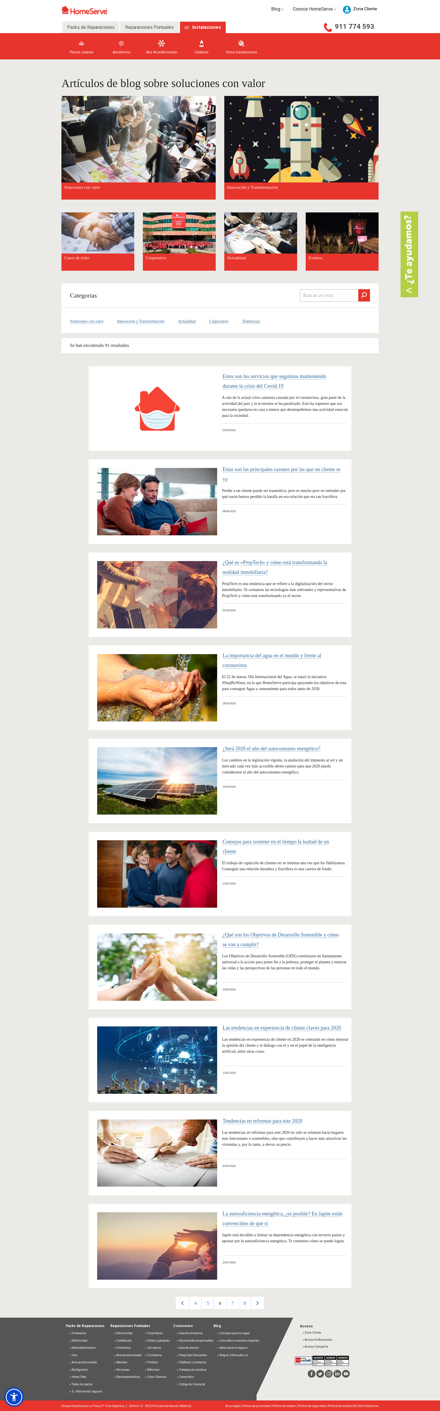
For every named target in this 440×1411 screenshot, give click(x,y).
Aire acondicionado (83, 1362)
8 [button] (244, 1303)
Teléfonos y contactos (192, 1362)
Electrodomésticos (82, 1347)
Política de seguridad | (313, 1406)
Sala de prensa (188, 1347)
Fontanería (77, 1333)
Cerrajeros (153, 1347)
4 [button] (195, 1303)
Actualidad (236, 258)
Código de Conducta (191, 1384)
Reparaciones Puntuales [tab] (149, 27)
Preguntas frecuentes (192, 1355)
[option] (195, 1303)
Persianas (122, 1369)
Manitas (120, 1362)
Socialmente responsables (195, 1340)
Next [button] (257, 1303)
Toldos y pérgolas (157, 1340)
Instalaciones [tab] (206, 27)
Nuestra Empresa (190, 1333)
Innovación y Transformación (141, 321)
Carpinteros (154, 1333)
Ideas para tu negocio (232, 1347)
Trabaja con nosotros (192, 1369)
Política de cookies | (285, 1406)
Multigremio (78, 1369)
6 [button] (220, 1303)
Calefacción (123, 1340)
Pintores (151, 1362)
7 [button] (232, 1303)
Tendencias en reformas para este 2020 (262, 1121)
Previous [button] (182, 1303)
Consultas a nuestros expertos (238, 1340)
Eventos (315, 258)
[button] (14, 1397)
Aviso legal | (233, 1406)
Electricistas (123, 1333)
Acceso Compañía (315, 1346)
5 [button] (208, 1303)
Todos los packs (81, 1384)
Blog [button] (278, 9)
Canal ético (185, 1376)
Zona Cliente (312, 1332)
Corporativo (156, 258)
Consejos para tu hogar (233, 1333)
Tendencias (251, 321)
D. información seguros (85, 1391)
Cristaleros (153, 1355)
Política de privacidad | (257, 1406)
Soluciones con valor (86, 321)
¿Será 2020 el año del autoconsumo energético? (272, 748)
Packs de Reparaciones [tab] (91, 27)
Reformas (152, 1369)
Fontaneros (122, 1347)
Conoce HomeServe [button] (315, 9)
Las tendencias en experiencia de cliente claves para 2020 (282, 1028)
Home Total (77, 1376)
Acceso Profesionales (318, 1339)
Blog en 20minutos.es (232, 1355)
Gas (73, 1355)
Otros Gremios (156, 1376)
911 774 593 (354, 27)
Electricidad (78, 1340)
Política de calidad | (341, 1406)
